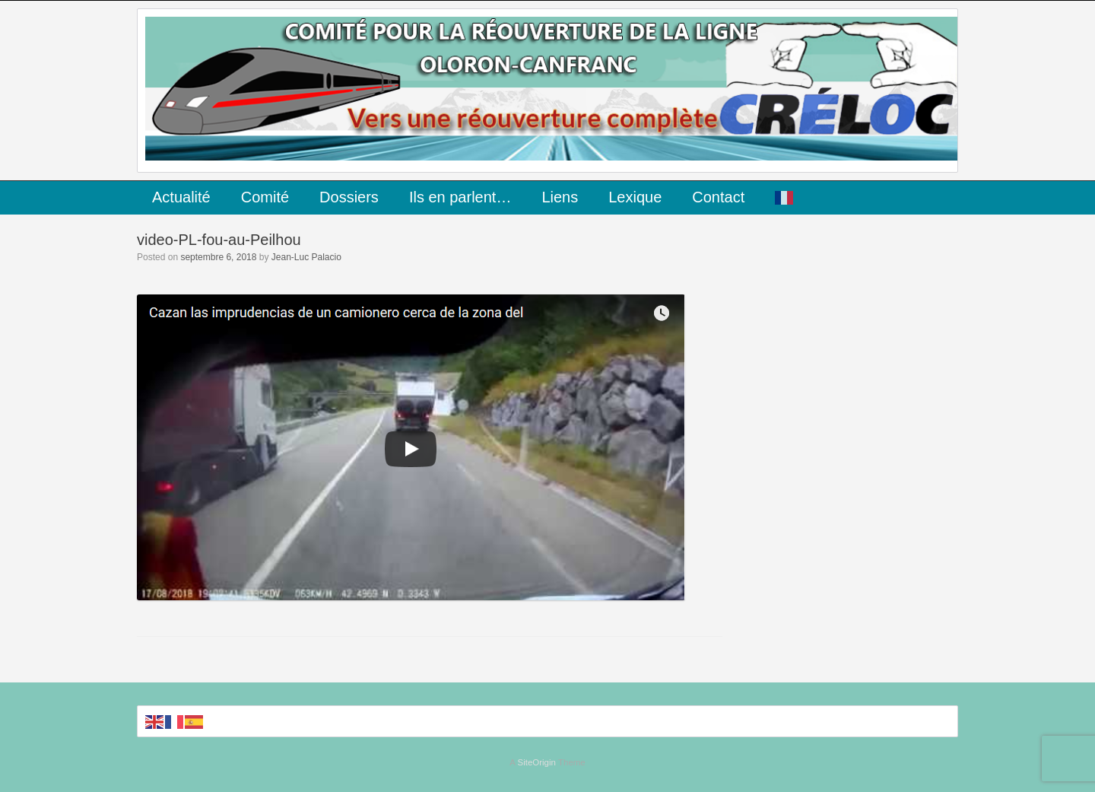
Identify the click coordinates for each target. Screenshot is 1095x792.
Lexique (635, 197)
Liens (559, 197)
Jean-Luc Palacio (306, 257)
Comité (265, 197)
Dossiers (349, 197)
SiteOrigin (536, 762)
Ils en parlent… (460, 197)
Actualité (181, 197)
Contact (718, 197)
